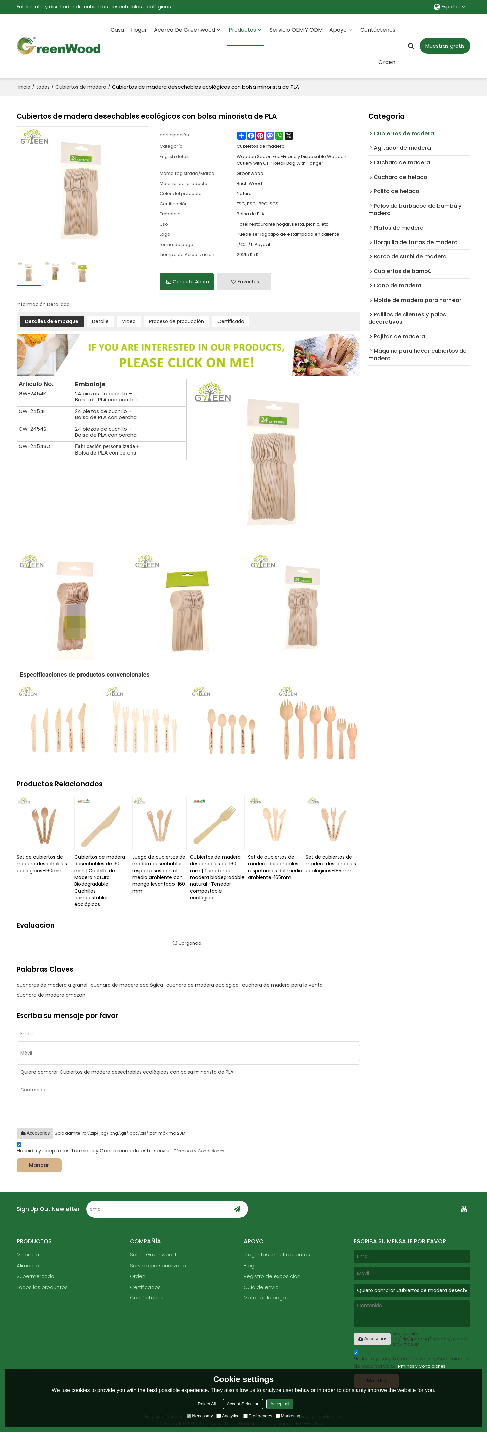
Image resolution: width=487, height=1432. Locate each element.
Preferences (257, 1415)
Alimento (28, 1265)
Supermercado (35, 1276)
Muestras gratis (445, 45)
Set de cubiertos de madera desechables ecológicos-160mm (42, 863)
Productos (245, 36)
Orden (386, 62)
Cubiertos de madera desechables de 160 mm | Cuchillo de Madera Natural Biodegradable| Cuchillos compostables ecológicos (99, 880)
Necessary (200, 1415)
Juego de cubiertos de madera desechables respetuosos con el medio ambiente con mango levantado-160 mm (158, 873)
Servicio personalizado (158, 1265)
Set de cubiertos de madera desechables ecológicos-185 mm (331, 863)
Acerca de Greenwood (184, 29)
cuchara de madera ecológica (127, 984)
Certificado (230, 321)
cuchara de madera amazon (51, 994)
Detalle (100, 321)
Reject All (207, 1403)
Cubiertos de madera (80, 86)
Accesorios (35, 1132)
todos (43, 86)
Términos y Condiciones (199, 1150)
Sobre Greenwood (153, 1254)
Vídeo (129, 321)
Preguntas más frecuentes (277, 1254)
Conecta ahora (191, 281)
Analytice (228, 1415)
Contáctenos (377, 29)
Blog (249, 1265)
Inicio (24, 86)
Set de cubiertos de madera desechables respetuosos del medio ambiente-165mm (275, 866)
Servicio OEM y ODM (296, 29)
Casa (117, 29)
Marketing (288, 1415)
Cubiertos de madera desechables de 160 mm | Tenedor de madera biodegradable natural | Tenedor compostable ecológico (217, 877)
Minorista (28, 1254)
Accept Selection (243, 1403)
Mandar (40, 1165)
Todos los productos (42, 1287)
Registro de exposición (272, 1276)
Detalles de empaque (51, 321)
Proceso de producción (176, 321)
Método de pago (265, 1298)
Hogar (139, 29)
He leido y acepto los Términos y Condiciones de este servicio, (120, 1148)
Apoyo (338, 29)
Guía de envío (261, 1287)
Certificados (145, 1287)
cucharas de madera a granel (52, 984)
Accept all (279, 1403)
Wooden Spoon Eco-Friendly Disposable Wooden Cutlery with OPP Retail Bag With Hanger (291, 159)
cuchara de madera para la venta (282, 984)
